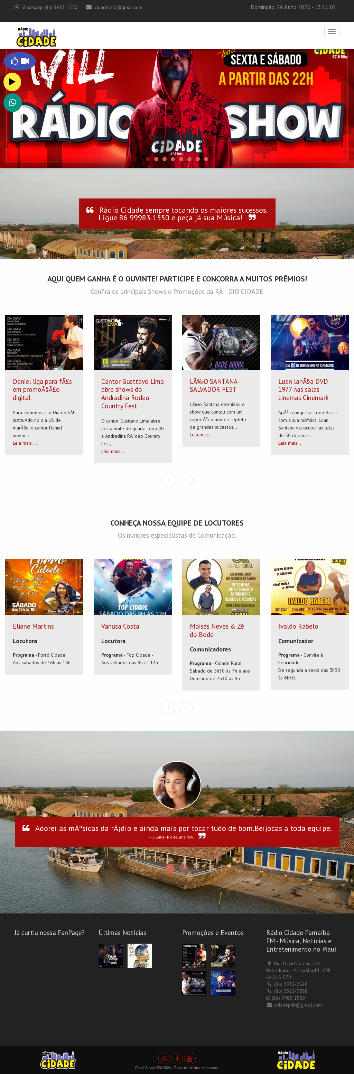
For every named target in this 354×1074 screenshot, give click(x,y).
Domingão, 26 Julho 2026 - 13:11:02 (293, 6)
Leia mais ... (25, 443)
